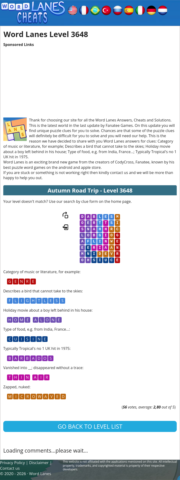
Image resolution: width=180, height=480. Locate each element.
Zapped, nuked (16, 386)
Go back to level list (90, 426)
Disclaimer (39, 462)
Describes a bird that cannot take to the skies (42, 291)
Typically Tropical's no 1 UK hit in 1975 (36, 348)
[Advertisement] (90, 80)
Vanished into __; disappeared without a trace (42, 367)
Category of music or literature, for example (41, 271)
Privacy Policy (12, 462)
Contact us (10, 468)
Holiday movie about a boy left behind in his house (47, 310)
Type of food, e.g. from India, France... (36, 329)
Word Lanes (40, 473)
